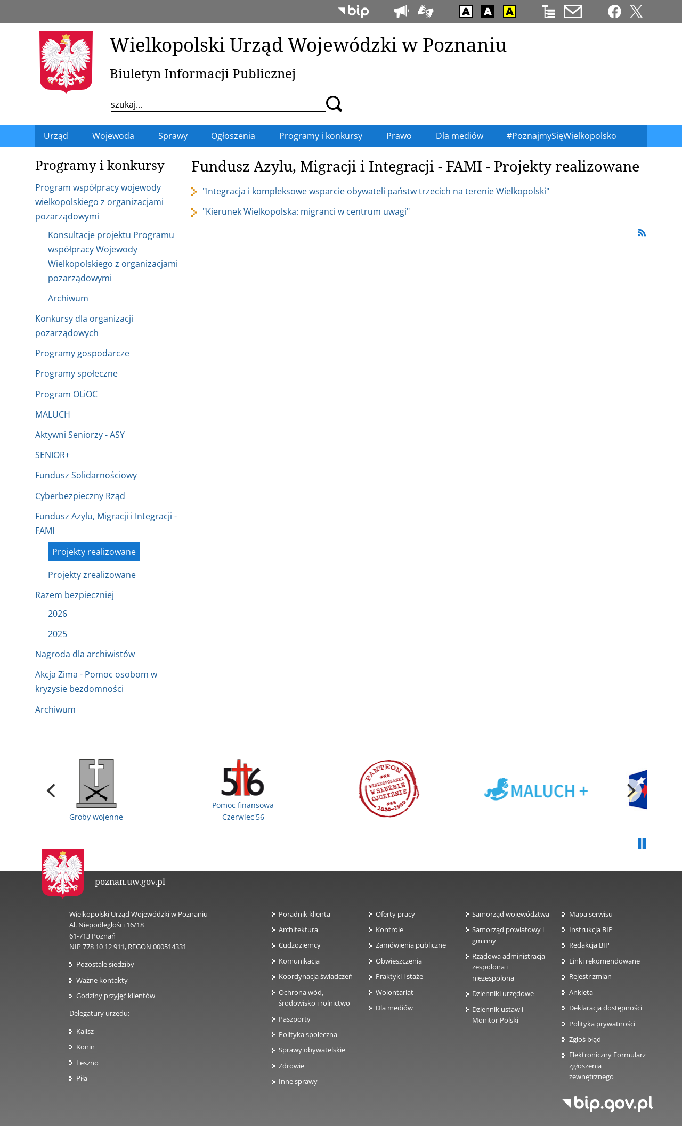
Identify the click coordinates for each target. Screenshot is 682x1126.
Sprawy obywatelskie (312, 1050)
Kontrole (389, 929)
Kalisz (85, 1031)
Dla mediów (394, 1008)
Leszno (87, 1062)
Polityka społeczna (308, 1034)
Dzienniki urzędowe (503, 993)
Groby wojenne (96, 790)
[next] (630, 790)
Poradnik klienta (304, 914)
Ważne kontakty (102, 980)
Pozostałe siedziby (105, 964)
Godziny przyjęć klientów (115, 995)
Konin (85, 1046)
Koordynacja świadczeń (316, 976)
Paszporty (295, 1019)
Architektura (298, 929)
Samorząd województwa (510, 914)
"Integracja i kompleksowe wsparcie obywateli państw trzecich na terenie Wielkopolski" (375, 191)
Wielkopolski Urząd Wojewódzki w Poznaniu (308, 44)
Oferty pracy (395, 914)
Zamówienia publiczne (411, 945)
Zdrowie (291, 1066)
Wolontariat (398, 992)
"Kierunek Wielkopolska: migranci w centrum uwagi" (306, 211)
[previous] (52, 790)
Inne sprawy (298, 1081)
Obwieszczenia (399, 961)
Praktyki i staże (399, 976)
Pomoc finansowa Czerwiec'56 (243, 790)
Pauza (641, 844)
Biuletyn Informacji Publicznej (203, 73)
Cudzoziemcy (303, 945)
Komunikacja (299, 961)
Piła (81, 1078)
